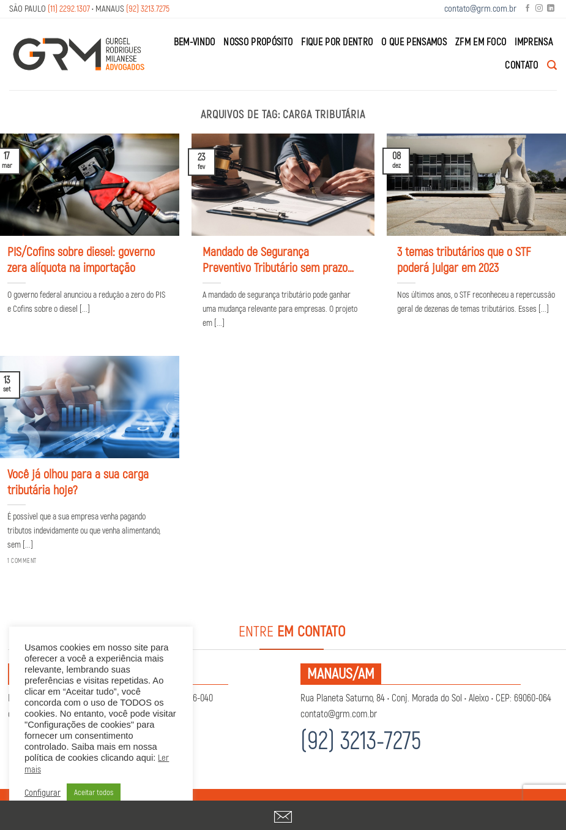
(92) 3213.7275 (147, 9)
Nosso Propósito (257, 42)
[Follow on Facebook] (527, 8)
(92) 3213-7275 (360, 741)
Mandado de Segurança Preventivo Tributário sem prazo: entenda (276, 260)
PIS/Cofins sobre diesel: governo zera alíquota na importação (81, 260)
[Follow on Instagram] (539, 8)
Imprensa (534, 42)
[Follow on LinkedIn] (550, 8)
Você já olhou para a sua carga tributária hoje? (78, 482)
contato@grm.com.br (480, 9)
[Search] (552, 65)
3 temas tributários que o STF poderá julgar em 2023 (464, 260)
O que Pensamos (413, 42)
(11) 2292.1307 (69, 9)
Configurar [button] (42, 793)
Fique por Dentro (337, 42)
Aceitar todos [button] (93, 793)
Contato (521, 65)
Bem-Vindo (194, 42)
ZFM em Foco (481, 42)
